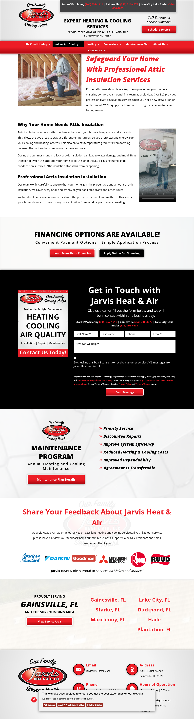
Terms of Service (143, 384)
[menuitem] (38, 44)
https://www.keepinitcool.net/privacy (95, 380)
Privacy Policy (125, 384)
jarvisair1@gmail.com (98, 670)
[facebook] (34, 700)
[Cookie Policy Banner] (97, 700)
